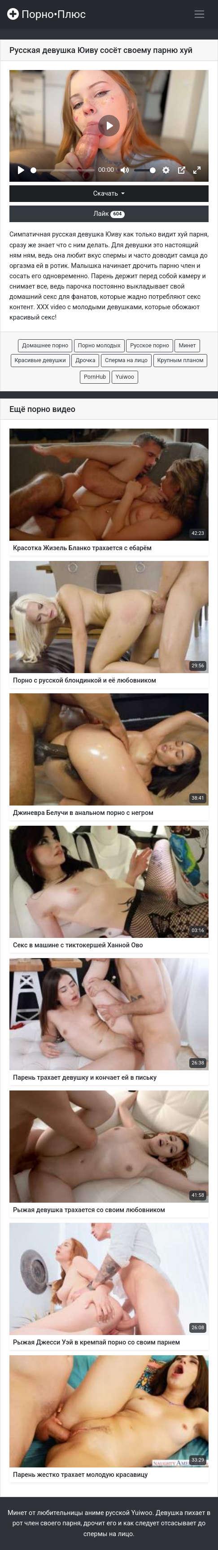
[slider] (63, 170)
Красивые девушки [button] (40, 360)
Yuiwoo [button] (125, 376)
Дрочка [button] (85, 360)
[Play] (21, 170)
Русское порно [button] (149, 345)
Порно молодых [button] (99, 345)
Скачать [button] (106, 193)
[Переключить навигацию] (199, 14)
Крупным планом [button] (180, 360)
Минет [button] (187, 345)
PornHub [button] (95, 376)
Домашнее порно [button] (45, 345)
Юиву (113, 234)
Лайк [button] (108, 214)
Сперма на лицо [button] (126, 360)
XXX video (51, 307)
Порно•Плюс (46, 14)
